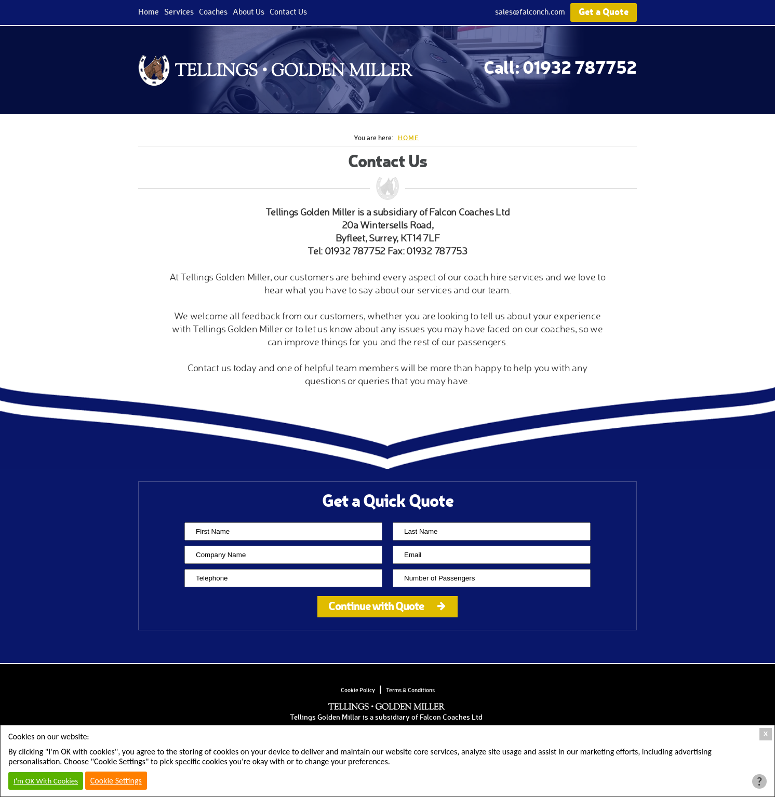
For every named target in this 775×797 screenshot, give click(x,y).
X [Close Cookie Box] (766, 734)
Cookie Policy (358, 690)
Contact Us (288, 11)
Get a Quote (604, 11)
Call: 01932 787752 (560, 66)
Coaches (213, 11)
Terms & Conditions (410, 690)
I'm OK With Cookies (46, 781)
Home (148, 11)
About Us (248, 11)
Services (179, 11)
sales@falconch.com (530, 11)
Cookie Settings (116, 781)
